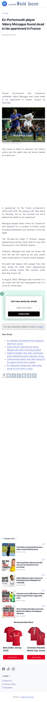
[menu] (4, 3)
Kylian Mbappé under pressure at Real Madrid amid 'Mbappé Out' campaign (29, 580)
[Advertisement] (23, 62)
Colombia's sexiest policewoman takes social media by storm (29, 548)
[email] (34, 375)
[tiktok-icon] (8, 669)
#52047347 (6, 143)
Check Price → (13, 657)
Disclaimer (7, 688)
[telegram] (24, 375)
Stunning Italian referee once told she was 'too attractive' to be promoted (29, 564)
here (41, 326)
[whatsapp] (19, 375)
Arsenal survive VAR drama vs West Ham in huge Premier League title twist (30, 595)
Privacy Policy (9, 684)
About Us (7, 681)
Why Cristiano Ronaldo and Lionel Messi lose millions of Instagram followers (29, 611)
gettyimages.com (16, 143)
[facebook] (8, 375)
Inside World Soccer (27, 697)
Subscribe (24, 314)
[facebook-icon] (3, 669)
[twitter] (14, 375)
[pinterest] (29, 375)
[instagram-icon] (13, 669)
